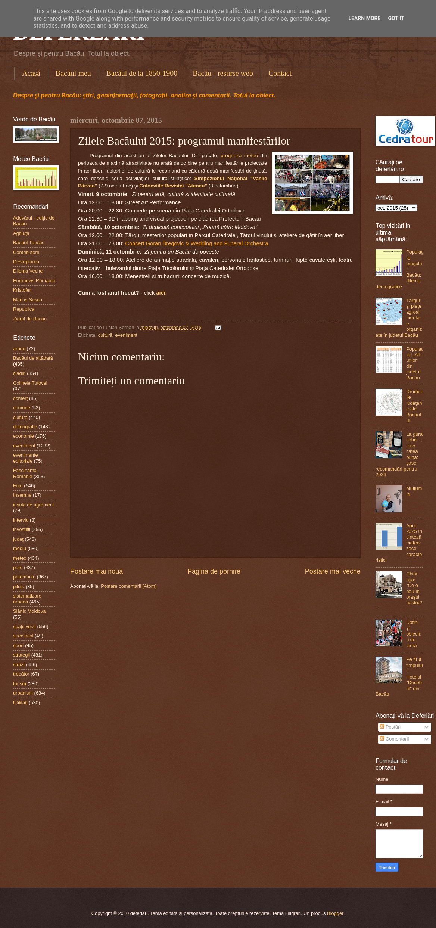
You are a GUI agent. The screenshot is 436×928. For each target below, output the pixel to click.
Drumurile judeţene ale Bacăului (414, 406)
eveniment (126, 335)
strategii (21, 655)
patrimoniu (24, 577)
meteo (20, 558)
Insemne (22, 495)
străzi (19, 664)
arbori (19, 348)
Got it (396, 18)
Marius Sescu (27, 299)
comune (21, 407)
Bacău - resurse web (223, 73)
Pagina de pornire (213, 571)
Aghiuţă (21, 233)
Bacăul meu (73, 73)
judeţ (18, 539)
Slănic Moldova (29, 611)
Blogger (335, 913)
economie (23, 436)
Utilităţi (20, 702)
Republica (23, 309)
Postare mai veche (333, 571)
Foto (18, 485)
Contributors (26, 252)
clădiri (19, 373)
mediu (19, 548)
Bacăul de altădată (33, 358)
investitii (21, 529)
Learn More (364, 18)
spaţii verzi (24, 626)
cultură (105, 335)
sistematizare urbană (27, 598)
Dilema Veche (28, 271)
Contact (280, 73)
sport (18, 645)
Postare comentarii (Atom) (129, 586)
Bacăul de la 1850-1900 (142, 73)
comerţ (20, 398)
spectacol (23, 636)
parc (17, 567)
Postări (390, 727)
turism (19, 683)
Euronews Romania (34, 280)
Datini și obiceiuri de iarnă (413, 634)
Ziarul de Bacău (30, 319)
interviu (21, 520)
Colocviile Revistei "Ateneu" (173, 186)
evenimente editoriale (25, 457)
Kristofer (22, 290)
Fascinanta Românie (25, 473)
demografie (25, 426)
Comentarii (394, 739)
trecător (21, 674)
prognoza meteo (239, 155)
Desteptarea (26, 261)
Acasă (31, 73)
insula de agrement (33, 505)
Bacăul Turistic (28, 242)
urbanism (23, 693)
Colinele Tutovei (30, 383)
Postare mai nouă (96, 571)
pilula (18, 586)
